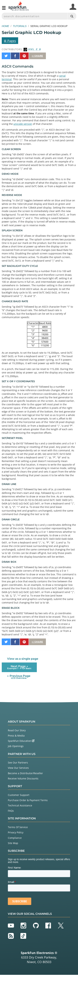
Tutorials (20, 26)
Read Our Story (17, 730)
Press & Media (16, 735)
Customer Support (18, 795)
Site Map (13, 843)
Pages (10, 41)
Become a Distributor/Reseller (25, 773)
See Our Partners (18, 762)
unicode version (22, 124)
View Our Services (18, 767)
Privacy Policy (15, 832)
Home (5, 26)
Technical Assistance (20, 805)
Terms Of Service (18, 827)
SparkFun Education (21, 740)
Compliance (15, 837)
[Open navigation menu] (4, 9)
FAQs (11, 810)
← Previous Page (18, 676)
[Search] (71, 16)
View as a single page (22, 658)
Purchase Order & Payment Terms (28, 800)
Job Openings (16, 746)
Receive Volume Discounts (23, 778)
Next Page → (19, 667)
